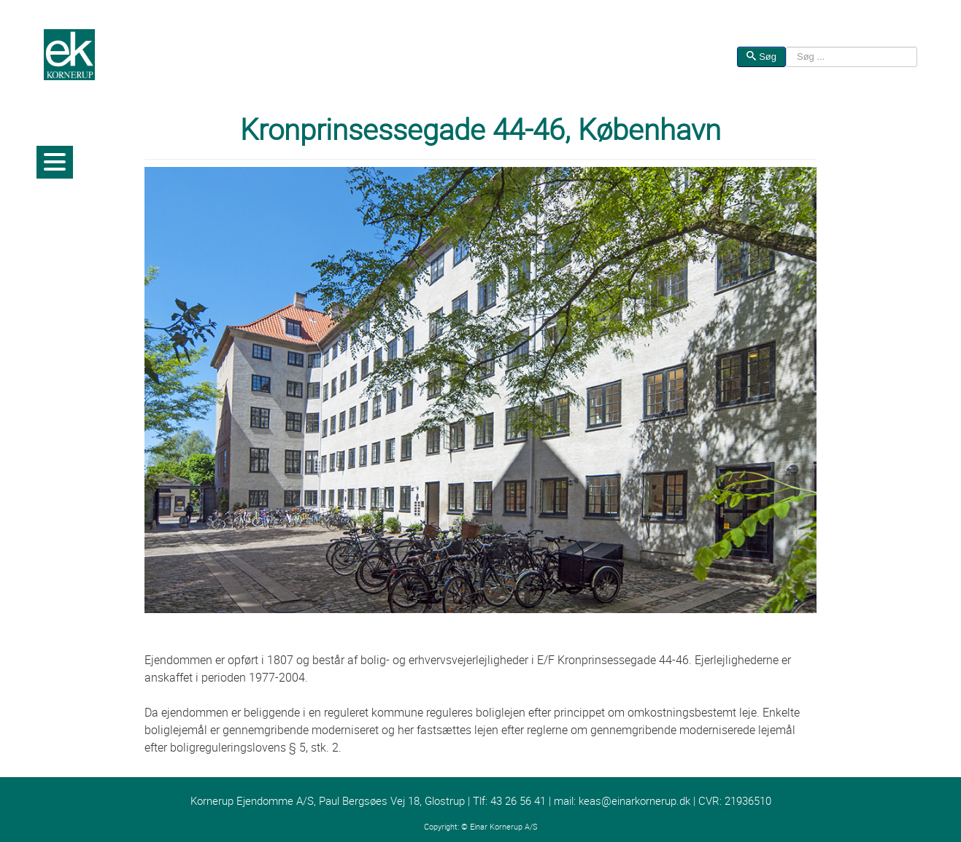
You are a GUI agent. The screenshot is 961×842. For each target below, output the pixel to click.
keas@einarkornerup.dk (634, 801)
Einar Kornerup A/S (504, 827)
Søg (761, 56)
